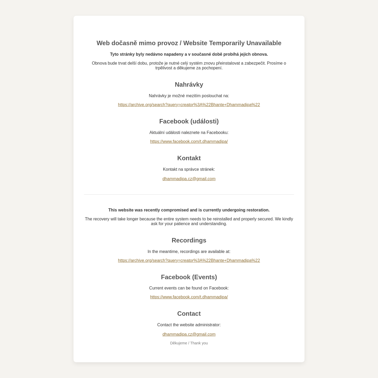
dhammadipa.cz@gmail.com (189, 179)
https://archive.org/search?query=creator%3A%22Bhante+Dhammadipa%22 (189, 104)
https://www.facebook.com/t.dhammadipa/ (189, 141)
